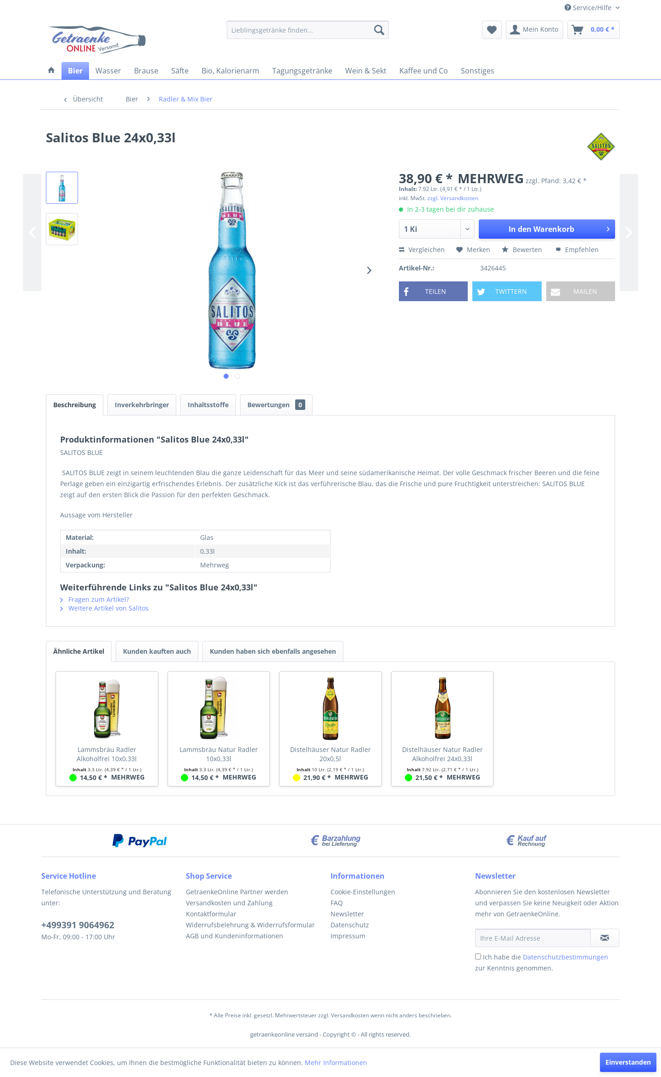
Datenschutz (349, 924)
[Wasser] (108, 70)
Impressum (347, 935)
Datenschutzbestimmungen (565, 957)
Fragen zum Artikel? (94, 599)
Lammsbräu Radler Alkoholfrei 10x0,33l (107, 754)
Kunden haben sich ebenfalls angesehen (273, 651)
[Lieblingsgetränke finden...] (308, 30)
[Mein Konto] (534, 30)
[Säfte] (180, 70)
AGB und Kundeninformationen (234, 935)
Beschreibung (74, 404)
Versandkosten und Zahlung (229, 902)
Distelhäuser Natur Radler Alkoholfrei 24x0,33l (442, 754)
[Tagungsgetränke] (302, 70)
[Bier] (75, 70)
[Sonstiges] (477, 70)
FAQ (336, 902)
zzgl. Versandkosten (452, 198)
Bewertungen (276, 404)
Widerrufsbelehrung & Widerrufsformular (250, 924)
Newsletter (347, 913)
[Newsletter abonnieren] (604, 938)
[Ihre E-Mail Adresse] (533, 938)
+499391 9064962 (77, 925)
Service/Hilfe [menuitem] (589, 7)
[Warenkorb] (593, 30)
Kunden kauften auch (157, 651)
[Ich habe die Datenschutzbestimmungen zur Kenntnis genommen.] (478, 956)
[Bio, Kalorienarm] (230, 70)
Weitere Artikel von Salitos (104, 608)
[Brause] (146, 70)
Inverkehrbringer (142, 404)
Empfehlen (577, 249)
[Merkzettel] (492, 30)
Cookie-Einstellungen (362, 891)
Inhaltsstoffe (208, 404)
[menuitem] (308, 30)
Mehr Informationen (336, 1062)
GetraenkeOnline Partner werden (237, 891)
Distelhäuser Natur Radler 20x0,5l (330, 754)
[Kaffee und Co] (423, 70)
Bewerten (523, 249)
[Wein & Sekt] (366, 70)
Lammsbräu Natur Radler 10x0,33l (218, 754)
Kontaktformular (211, 913)
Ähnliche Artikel (78, 651)
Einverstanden (628, 1062)
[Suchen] (379, 30)
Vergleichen (422, 249)
